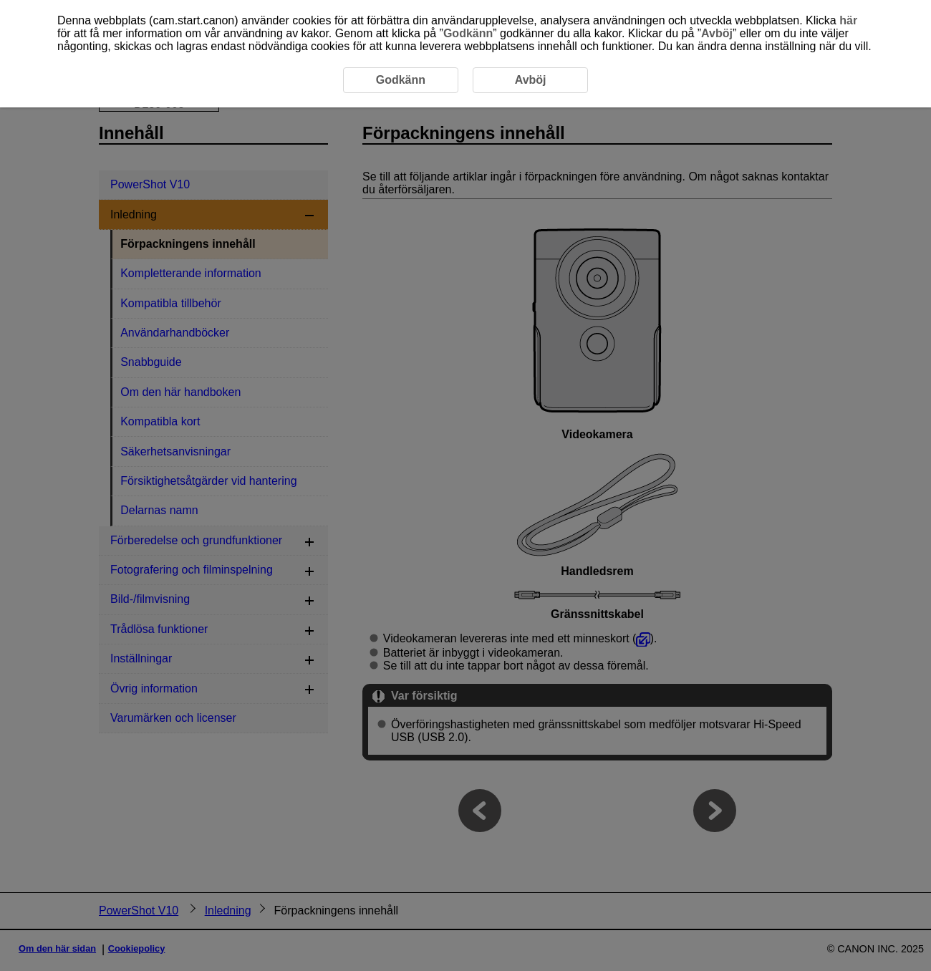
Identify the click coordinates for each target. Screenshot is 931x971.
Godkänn (468, 33)
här (848, 20)
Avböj (717, 33)
